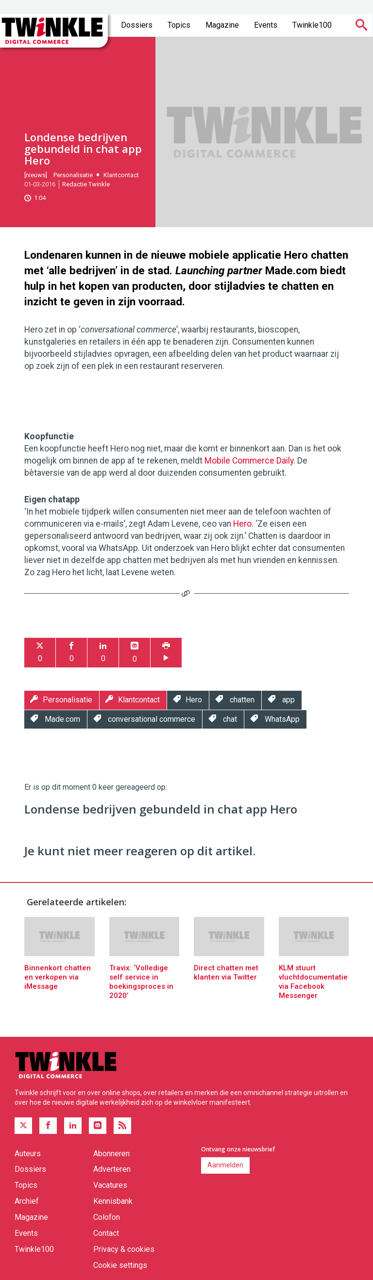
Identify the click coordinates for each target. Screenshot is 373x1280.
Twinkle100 (312, 25)
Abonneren (111, 1153)
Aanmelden (225, 1165)
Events (265, 25)
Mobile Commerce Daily (248, 460)
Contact (106, 1233)
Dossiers (137, 25)
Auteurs (28, 1153)
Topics (179, 25)
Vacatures (110, 1185)
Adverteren (112, 1169)
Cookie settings (120, 1265)
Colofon (106, 1217)
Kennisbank (113, 1201)
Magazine (222, 25)
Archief (27, 1201)
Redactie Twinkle (86, 184)
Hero (242, 524)
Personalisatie (73, 175)
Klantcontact (121, 175)
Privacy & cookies (123, 1249)
